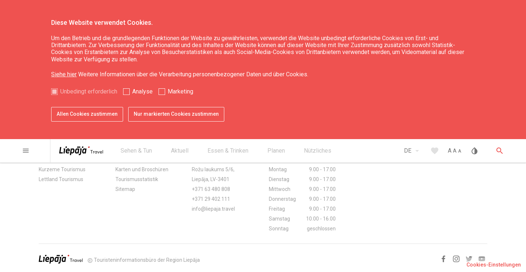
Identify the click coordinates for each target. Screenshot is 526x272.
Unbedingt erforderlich (88, 91)
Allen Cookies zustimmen (87, 114)
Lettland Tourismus (61, 179)
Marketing (180, 91)
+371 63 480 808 (211, 189)
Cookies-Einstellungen (493, 265)
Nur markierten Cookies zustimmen (176, 114)
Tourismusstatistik (136, 179)
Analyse (142, 91)
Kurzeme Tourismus (62, 169)
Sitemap (125, 189)
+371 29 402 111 (211, 199)
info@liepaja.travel (213, 209)
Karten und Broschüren (141, 169)
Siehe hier (64, 74)
